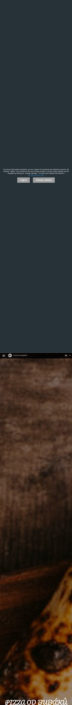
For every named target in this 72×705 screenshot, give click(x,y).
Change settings (44, 180)
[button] (67, 355)
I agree (23, 180)
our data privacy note (36, 175)
